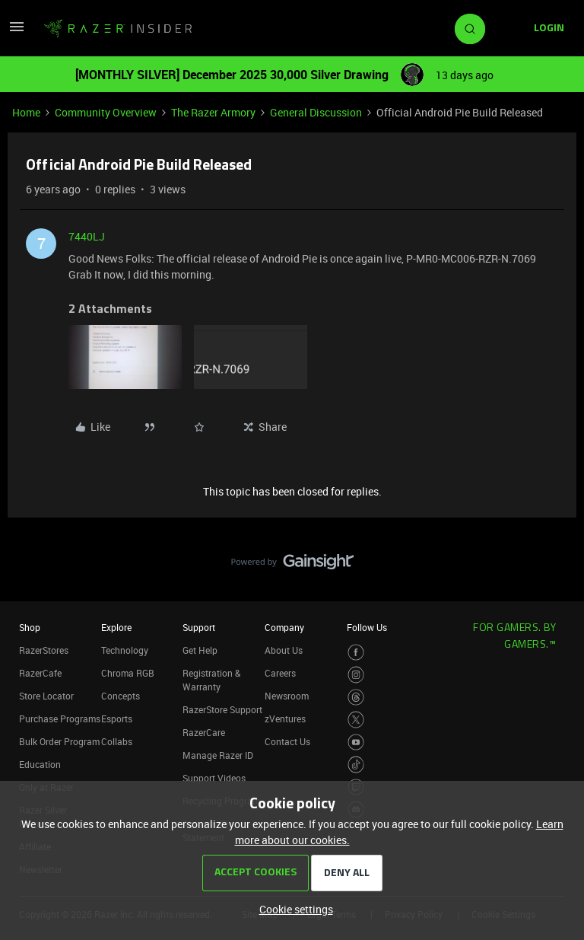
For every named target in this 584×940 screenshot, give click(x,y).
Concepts (120, 696)
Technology (124, 650)
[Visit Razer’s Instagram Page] (356, 674)
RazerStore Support (222, 709)
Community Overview (106, 112)
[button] (17, 31)
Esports (116, 718)
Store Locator (46, 696)
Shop (29, 627)
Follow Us (367, 627)
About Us (284, 650)
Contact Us (287, 741)
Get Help (199, 650)
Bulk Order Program (59, 741)
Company (284, 627)
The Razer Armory (213, 112)
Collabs (116, 741)
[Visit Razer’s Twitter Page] (356, 719)
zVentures (285, 718)
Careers (280, 673)
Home (26, 112)
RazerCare (203, 732)
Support (198, 627)
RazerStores (43, 650)
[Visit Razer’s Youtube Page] (356, 742)
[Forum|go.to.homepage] (118, 29)
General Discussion (316, 112)
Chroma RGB (127, 673)
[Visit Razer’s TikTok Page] (356, 764)
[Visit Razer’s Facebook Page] (356, 652)
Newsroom (287, 696)
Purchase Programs (59, 718)
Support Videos (214, 778)
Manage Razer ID (217, 755)
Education (40, 764)
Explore (116, 627)
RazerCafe (40, 673)
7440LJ (86, 236)
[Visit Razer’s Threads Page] (356, 697)
